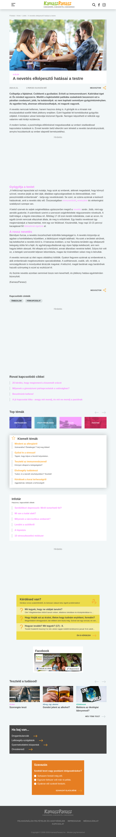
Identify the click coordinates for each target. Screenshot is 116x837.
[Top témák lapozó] (58, 412)
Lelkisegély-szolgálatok (27, 740)
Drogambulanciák (24, 736)
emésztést (82, 200)
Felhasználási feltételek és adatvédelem (41, 821)
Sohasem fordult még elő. (50, 776)
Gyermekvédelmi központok (29, 745)
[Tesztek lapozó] (58, 681)
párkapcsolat (34, 301)
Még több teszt (92, 716)
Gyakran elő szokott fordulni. (51, 784)
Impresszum (74, 821)
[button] (99, 5)
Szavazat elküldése (69, 791)
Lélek (24, 16)
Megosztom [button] (98, 88)
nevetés (77, 209)
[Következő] (103, 412)
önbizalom (16, 301)
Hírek (19, 16)
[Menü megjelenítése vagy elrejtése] (13, 4)
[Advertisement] (58, 342)
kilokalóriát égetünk (33, 226)
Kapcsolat (58, 824)
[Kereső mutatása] (94, 5)
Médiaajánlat (90, 821)
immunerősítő (69, 200)
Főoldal (12, 16)
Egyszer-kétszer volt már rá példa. (54, 780)
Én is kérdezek (86, 635)
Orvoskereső (22, 749)
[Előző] (95, 412)
